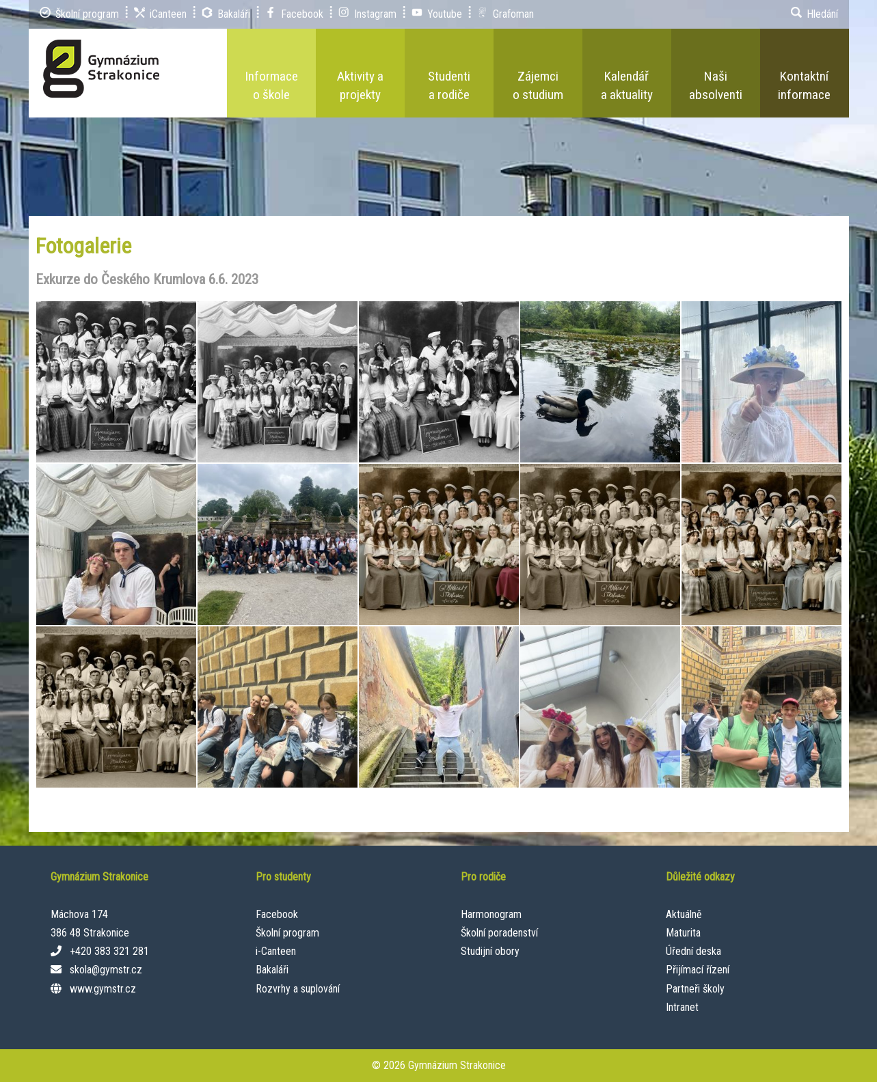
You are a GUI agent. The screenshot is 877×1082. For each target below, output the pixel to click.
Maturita (683, 932)
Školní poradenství (499, 932)
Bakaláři (272, 969)
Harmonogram (491, 914)
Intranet (682, 1007)
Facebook (277, 914)
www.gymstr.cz (103, 988)
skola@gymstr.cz (106, 969)
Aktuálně (684, 914)
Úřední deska (693, 951)
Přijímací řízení (697, 969)
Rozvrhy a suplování (298, 988)
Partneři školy (695, 988)
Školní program (287, 932)
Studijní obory (490, 951)
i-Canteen (276, 951)
